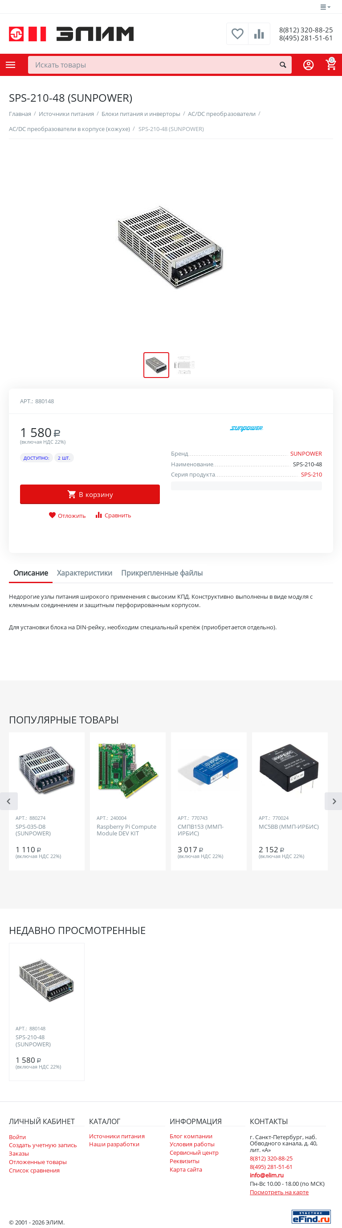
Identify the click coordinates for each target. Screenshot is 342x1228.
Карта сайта (186, 1169)
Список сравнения (34, 1170)
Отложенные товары (38, 1161)
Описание (30, 572)
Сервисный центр (194, 1152)
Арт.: (26, 401)
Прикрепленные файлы (162, 572)
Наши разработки (114, 1144)
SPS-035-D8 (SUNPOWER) (33, 830)
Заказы (19, 1153)
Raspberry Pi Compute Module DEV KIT (126, 830)
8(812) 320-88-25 (302, 29)
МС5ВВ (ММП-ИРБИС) (289, 826)
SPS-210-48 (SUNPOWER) (33, 1040)
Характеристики (84, 572)
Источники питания (116, 1135)
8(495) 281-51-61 (302, 38)
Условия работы (192, 1144)
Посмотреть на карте (279, 1192)
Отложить (67, 515)
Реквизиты (185, 1160)
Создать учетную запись (43, 1145)
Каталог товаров (10, 65)
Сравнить (112, 514)
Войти (17, 1136)
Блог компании (191, 1135)
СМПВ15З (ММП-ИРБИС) (201, 830)
